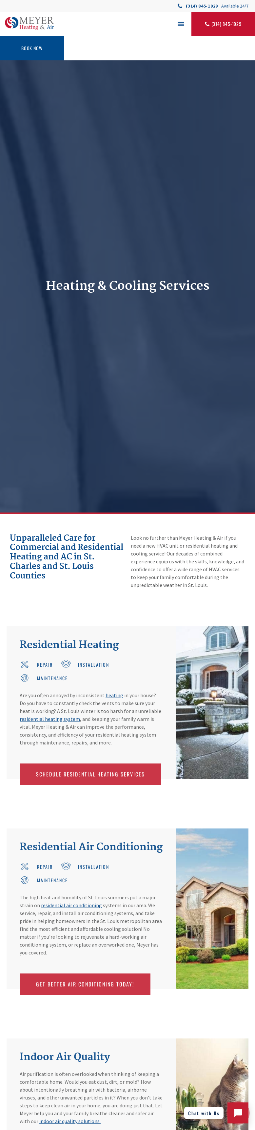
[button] (181, 23)
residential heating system (50, 719)
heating (114, 695)
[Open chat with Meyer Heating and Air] (237, 1112)
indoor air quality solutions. (70, 1121)
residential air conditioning (71, 905)
